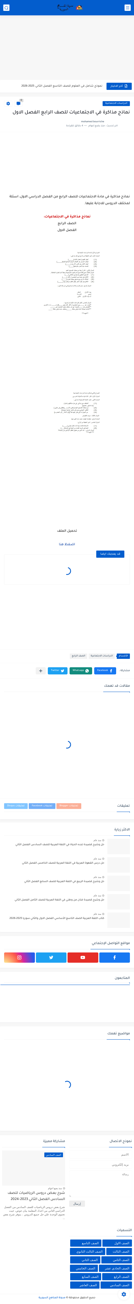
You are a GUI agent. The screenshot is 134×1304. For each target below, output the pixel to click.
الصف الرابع (78, 656)
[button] (105, 670)
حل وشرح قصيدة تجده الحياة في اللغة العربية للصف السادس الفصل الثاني (59, 844)
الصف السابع (90, 1276)
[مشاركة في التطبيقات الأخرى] (41, 670)
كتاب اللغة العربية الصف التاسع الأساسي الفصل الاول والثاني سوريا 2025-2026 (56, 918)
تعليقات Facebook (42, 806)
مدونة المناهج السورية (52, 1297)
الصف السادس (119, 1285)
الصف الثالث (121, 1251)
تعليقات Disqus (16, 806)
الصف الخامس (85, 1268)
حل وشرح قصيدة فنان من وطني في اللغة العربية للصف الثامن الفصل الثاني (59, 900)
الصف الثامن (121, 1260)
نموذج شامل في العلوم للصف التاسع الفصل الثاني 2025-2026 (61, 86)
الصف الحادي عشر (117, 1268)
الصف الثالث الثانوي (89, 1251)
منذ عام (97, 840)
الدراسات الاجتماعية (116, 103)
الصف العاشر (88, 1285)
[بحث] (6, 8)
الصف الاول (121, 1243)
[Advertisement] (67, 48)
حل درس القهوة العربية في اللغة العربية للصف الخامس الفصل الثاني (63, 863)
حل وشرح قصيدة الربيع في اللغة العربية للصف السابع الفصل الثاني (64, 881)
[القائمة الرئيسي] (128, 8)
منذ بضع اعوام (55, 1188)
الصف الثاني (90, 1260)
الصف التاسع (90, 1243)
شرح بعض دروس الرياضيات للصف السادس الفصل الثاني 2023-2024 (36, 1196)
